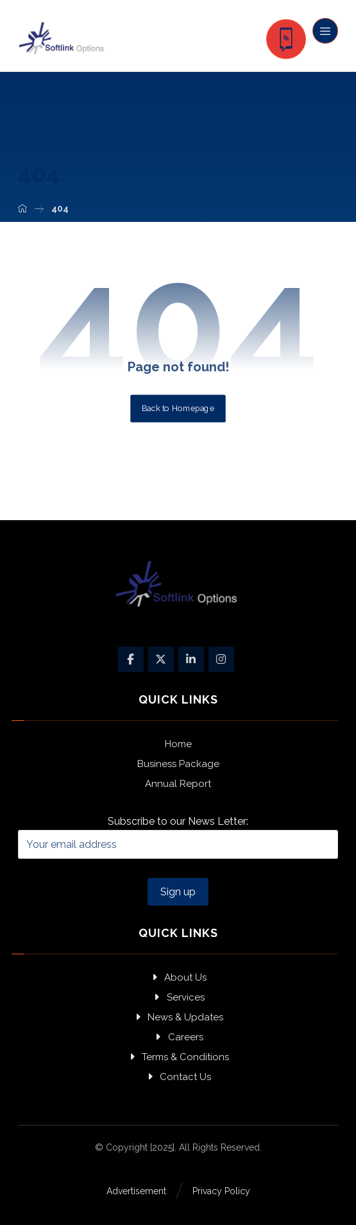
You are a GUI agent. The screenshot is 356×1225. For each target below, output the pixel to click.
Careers (178, 1037)
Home (178, 744)
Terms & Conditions (178, 1057)
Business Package (178, 764)
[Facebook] (131, 659)
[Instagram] (221, 659)
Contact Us (178, 1077)
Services (178, 997)
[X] (161, 659)
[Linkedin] (191, 659)
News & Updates (178, 1017)
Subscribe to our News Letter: (178, 837)
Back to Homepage (178, 407)
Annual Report (178, 784)
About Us (178, 977)
